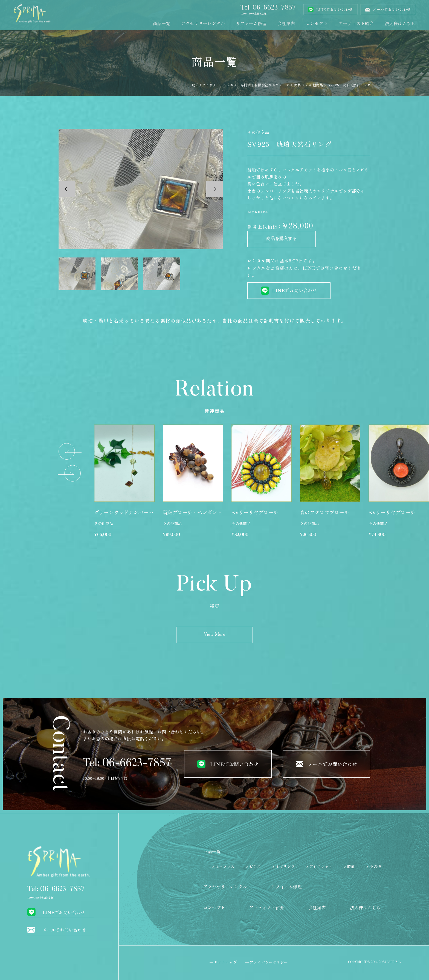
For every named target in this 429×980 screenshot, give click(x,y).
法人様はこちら (400, 23)
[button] (70, 451)
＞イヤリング (283, 866)
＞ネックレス (222, 866)
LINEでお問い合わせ (294, 290)
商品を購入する (281, 239)
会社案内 (286, 23)
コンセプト (317, 23)
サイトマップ (225, 962)
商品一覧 (161, 23)
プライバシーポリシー (269, 962)
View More (214, 634)
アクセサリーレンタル (203, 23)
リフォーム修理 (251, 23)
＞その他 (373, 866)
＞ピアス (253, 866)
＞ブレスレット (319, 866)
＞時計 (349, 866)
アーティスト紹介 (356, 23)
